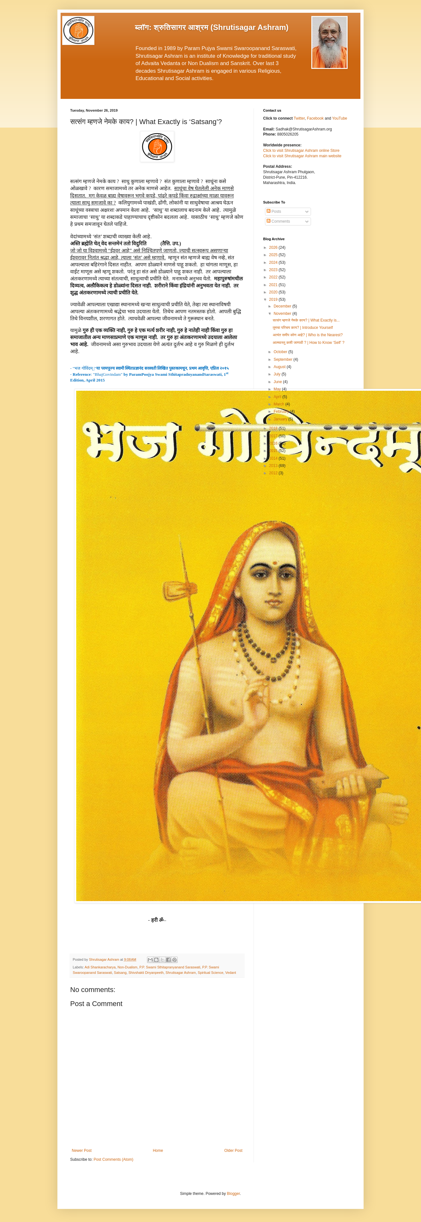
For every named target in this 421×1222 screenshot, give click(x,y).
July (278, 374)
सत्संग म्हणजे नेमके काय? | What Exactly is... (306, 320)
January (281, 419)
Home (158, 1150)
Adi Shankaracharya (100, 967)
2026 (274, 247)
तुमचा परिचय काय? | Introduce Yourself (303, 327)
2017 (274, 436)
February (282, 411)
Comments (278, 221)
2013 (274, 465)
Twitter (299, 118)
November (283, 313)
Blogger (233, 1193)
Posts (274, 211)
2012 (274, 473)
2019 (274, 299)
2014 (274, 458)
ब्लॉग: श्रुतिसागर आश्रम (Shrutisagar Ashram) (212, 27)
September (283, 359)
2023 (274, 270)
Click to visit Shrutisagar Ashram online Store (301, 150)
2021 (274, 285)
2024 (274, 262)
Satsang (120, 972)
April (278, 397)
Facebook (316, 118)
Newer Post (82, 1150)
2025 (274, 255)
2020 (274, 292)
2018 (274, 428)
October (281, 352)
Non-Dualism (127, 967)
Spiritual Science (210, 972)
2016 (274, 443)
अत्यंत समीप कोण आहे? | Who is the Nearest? (308, 335)
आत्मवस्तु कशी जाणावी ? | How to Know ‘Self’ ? (308, 342)
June (278, 382)
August (280, 367)
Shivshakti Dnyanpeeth (146, 972)
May (278, 389)
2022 (274, 277)
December (283, 306)
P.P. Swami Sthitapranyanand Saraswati (169, 967)
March (279, 404)
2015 (274, 450)
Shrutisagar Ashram (181, 972)
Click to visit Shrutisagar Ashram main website (302, 156)
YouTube (339, 118)
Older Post (233, 1150)
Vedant (230, 972)
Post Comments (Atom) (113, 1159)
